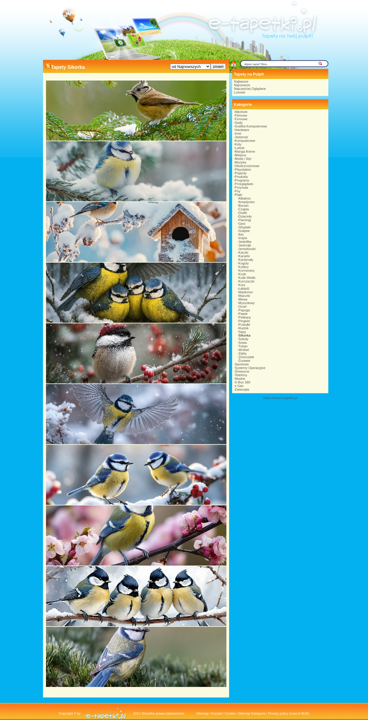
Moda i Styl (243, 158)
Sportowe (242, 364)
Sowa (242, 342)
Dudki (242, 213)
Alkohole (241, 112)
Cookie (230, 713)
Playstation (243, 169)
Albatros (244, 198)
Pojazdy (241, 173)
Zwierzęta (242, 389)
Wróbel (243, 350)
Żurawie (244, 360)
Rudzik (243, 328)
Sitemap (202, 713)
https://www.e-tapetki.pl (280, 398)
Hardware (242, 130)
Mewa (242, 299)
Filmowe (241, 115)
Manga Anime (245, 151)
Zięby (242, 353)
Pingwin (244, 321)
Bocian (243, 205)
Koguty (243, 263)
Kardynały (245, 259)
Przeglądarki (244, 184)
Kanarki (244, 256)
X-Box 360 (242, 382)
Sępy (242, 332)
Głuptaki (244, 227)
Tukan (242, 346)
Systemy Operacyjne (250, 368)
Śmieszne (242, 371)
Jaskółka (244, 241)
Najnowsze (242, 85)
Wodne (240, 378)
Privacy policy (278, 713)
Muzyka (240, 162)
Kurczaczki (246, 281)
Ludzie (239, 148)
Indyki (242, 238)
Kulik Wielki (246, 277)
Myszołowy (246, 303)
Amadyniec (246, 202)
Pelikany (244, 317)
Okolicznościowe (247, 166)
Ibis (241, 234)
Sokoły (243, 339)
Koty (238, 144)
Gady (239, 122)
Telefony (241, 375)
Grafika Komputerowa (251, 126)
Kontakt (216, 713)
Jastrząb (244, 245)
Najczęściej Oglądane (250, 88)
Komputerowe (245, 140)
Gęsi (241, 223)
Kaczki (243, 252)
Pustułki (244, 324)
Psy (237, 191)
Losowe (239, 92)
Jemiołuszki (247, 249)
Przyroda (241, 187)
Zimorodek (246, 357)
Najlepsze (241, 81)
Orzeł (242, 306)
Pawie (242, 314)
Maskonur (245, 292)
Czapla (243, 209)
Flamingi (244, 220)
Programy (242, 180)
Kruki (242, 274)
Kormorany (246, 270)
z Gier (239, 386)
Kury (241, 285)
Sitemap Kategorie (251, 713)
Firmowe (241, 119)
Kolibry (243, 267)
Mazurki (244, 295)
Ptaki (238, 195)
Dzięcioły (245, 216)
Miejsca (240, 155)
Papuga (244, 310)
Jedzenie (241, 137)
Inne (238, 133)
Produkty (241, 176)
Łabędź (243, 288)
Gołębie (244, 231)
